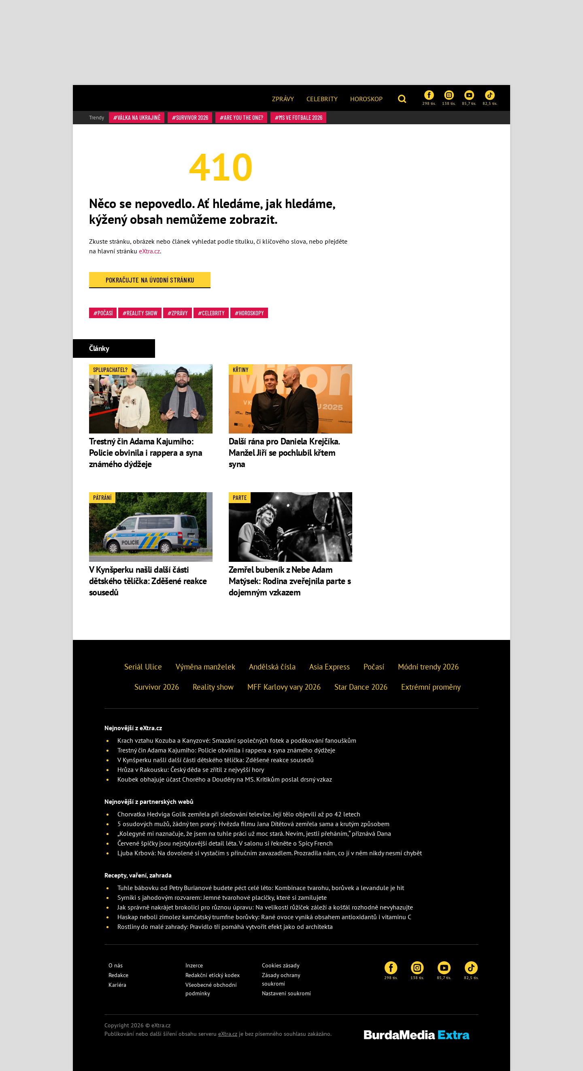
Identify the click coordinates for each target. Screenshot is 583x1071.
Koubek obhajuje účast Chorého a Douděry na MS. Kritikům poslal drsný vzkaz (224, 779)
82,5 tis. (490, 98)
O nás (116, 965)
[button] (403, 98)
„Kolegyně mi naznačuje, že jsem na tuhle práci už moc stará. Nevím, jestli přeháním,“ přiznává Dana (254, 833)
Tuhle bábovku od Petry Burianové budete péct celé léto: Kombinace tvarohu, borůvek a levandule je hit (260, 888)
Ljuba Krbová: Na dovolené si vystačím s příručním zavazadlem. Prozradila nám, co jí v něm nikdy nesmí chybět (269, 853)
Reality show (142, 313)
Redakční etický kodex (212, 975)
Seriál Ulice (143, 667)
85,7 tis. (469, 98)
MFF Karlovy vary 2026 (284, 687)
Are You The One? (243, 117)
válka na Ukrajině (138, 117)
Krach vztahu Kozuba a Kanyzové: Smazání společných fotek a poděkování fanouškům (236, 740)
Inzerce (194, 965)
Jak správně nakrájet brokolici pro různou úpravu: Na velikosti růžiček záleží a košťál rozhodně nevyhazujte (265, 907)
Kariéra (117, 984)
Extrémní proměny (431, 687)
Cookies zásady (281, 965)
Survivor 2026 (192, 117)
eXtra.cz (149, 251)
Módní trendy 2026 (428, 667)
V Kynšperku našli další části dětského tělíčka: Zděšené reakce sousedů (148, 581)
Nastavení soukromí (286, 993)
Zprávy (283, 99)
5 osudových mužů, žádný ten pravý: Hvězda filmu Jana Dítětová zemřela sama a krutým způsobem (253, 824)
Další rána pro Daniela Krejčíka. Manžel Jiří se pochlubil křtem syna (284, 453)
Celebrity (322, 99)
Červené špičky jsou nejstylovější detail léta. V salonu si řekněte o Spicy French (225, 843)
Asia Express (329, 667)
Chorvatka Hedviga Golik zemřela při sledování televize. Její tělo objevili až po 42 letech (238, 814)
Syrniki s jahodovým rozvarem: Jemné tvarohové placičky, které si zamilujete (222, 897)
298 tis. (429, 98)
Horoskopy (251, 313)
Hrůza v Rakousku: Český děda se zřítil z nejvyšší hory (190, 769)
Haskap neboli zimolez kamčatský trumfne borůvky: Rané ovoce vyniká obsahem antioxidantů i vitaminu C (264, 917)
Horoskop (366, 99)
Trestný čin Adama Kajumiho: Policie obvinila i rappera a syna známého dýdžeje (145, 453)
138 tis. (448, 98)
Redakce (118, 975)
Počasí (105, 313)
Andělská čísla (272, 667)
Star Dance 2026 (360, 687)
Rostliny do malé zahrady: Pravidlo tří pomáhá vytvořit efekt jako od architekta (225, 926)
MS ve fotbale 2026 (300, 117)
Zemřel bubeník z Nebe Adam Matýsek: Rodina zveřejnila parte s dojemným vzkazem (290, 581)
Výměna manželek (205, 667)
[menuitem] (283, 98)
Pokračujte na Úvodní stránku (150, 279)
